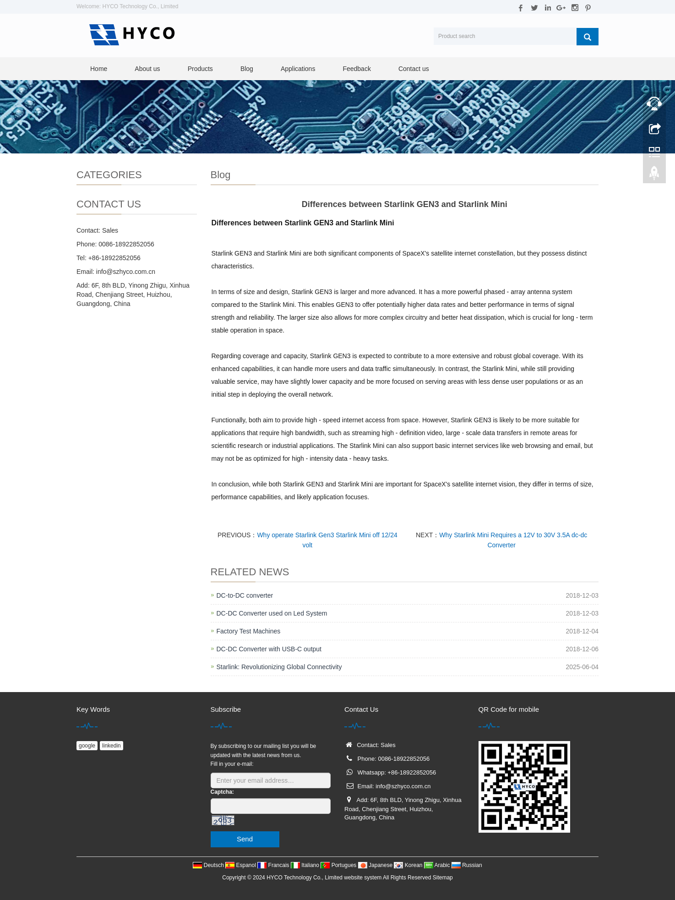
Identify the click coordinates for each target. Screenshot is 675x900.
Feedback (356, 68)
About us (147, 68)
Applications (298, 68)
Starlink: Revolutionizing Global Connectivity (279, 667)
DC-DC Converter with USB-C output (269, 649)
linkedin (111, 745)
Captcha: (222, 792)
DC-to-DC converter (245, 595)
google (87, 745)
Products (200, 68)
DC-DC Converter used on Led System (272, 613)
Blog (246, 68)
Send (245, 839)
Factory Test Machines (249, 631)
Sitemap (443, 877)
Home (98, 68)
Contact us (413, 68)
